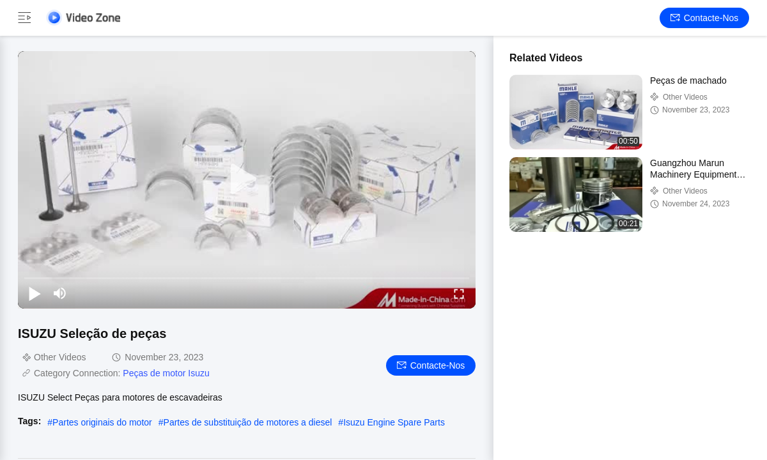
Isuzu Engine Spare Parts (394, 422)
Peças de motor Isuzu (166, 373)
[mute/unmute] (60, 293)
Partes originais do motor (102, 422)
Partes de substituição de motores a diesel (248, 422)
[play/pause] (34, 293)
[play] (247, 179)
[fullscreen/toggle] (459, 293)
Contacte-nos (704, 18)
